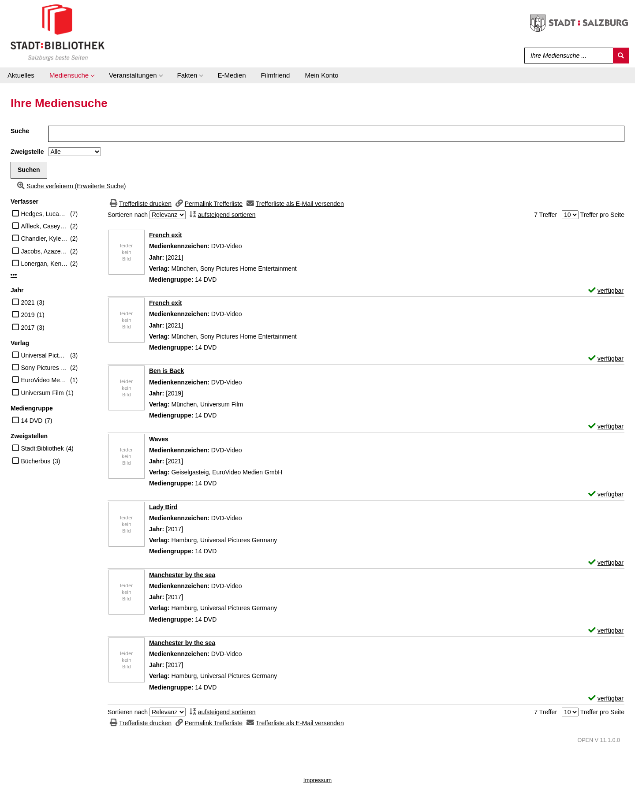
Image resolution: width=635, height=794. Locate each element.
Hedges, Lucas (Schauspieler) (44, 213)
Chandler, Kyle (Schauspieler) (44, 238)
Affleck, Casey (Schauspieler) (44, 226)
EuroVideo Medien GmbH (44, 380)
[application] (71, 75)
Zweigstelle (27, 151)
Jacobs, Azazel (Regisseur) (44, 251)
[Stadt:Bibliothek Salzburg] (58, 32)
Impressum (317, 780)
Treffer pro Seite (602, 214)
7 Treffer (545, 214)
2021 (27, 302)
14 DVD (31, 420)
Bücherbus (35, 461)
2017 (27, 327)
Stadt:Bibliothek (42, 448)
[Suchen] (621, 55)
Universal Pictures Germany (44, 355)
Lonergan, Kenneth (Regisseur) (44, 263)
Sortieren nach (128, 214)
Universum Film (42, 392)
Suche (20, 130)
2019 (27, 314)
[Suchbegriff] (567, 56)
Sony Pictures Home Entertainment (44, 367)
